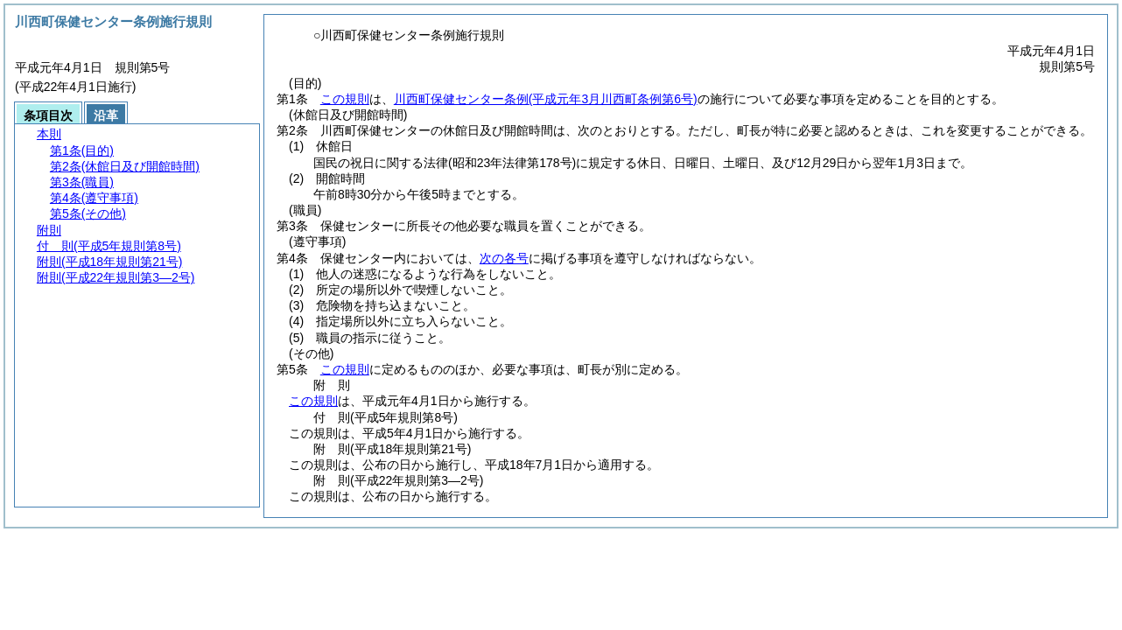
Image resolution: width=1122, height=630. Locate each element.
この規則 (344, 99)
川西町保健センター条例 (546, 99)
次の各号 (504, 258)
